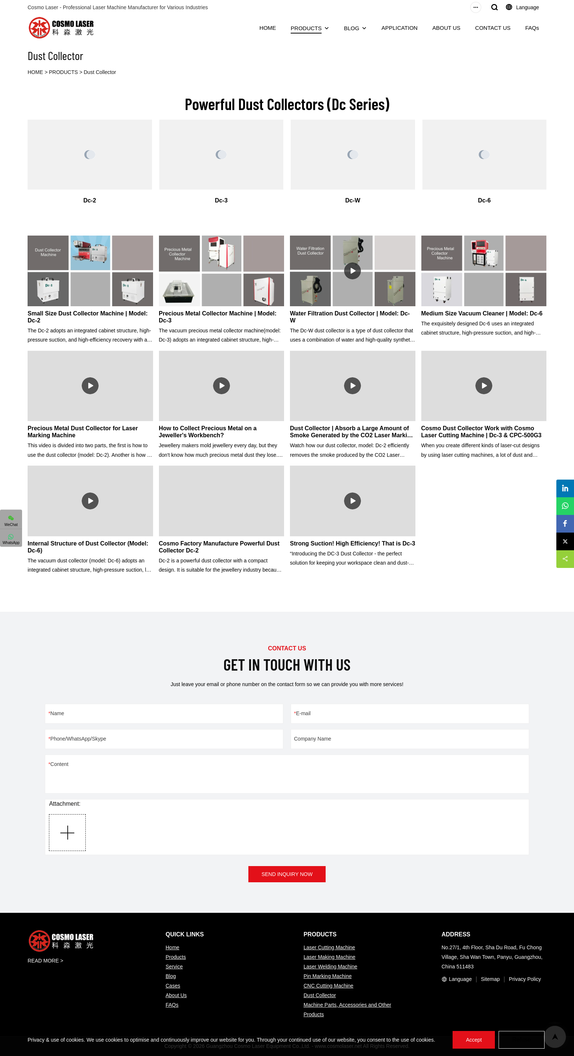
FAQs (532, 28)
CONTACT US (492, 28)
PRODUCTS (306, 28)
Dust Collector (100, 72)
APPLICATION (400, 28)
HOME (267, 28)
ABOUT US (446, 28)
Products (176, 957)
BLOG (351, 28)
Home (172, 947)
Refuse (521, 1039)
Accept (474, 1040)
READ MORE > (45, 961)
